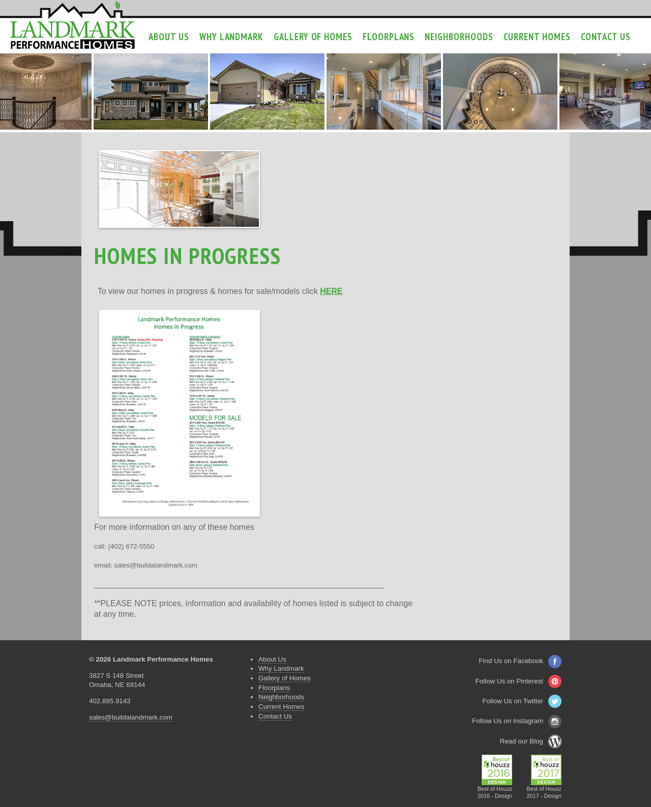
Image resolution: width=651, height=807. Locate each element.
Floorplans (389, 37)
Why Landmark (231, 37)
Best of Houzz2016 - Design (495, 789)
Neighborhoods (459, 37)
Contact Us (606, 37)
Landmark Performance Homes (72, 25)
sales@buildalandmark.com (130, 717)
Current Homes (537, 37)
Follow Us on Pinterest (518, 681)
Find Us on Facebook (520, 661)
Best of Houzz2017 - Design (543, 789)
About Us (169, 37)
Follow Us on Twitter (521, 701)
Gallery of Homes (313, 37)
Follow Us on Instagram (516, 721)
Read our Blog (530, 741)
